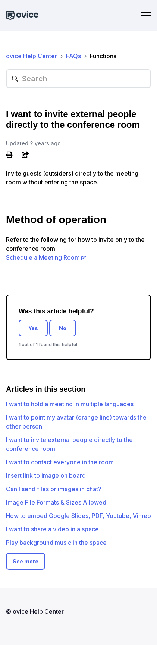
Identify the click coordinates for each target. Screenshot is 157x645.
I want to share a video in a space (52, 529)
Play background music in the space (56, 542)
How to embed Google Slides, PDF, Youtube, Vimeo (78, 515)
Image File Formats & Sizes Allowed (56, 502)
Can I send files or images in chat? (53, 489)
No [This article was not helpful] (62, 328)
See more (25, 561)
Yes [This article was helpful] (33, 328)
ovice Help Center (31, 56)
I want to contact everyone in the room (60, 462)
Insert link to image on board (46, 475)
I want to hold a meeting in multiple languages (70, 404)
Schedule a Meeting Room (43, 257)
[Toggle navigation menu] (146, 15)
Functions (103, 56)
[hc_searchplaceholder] (78, 78)
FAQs (73, 56)
